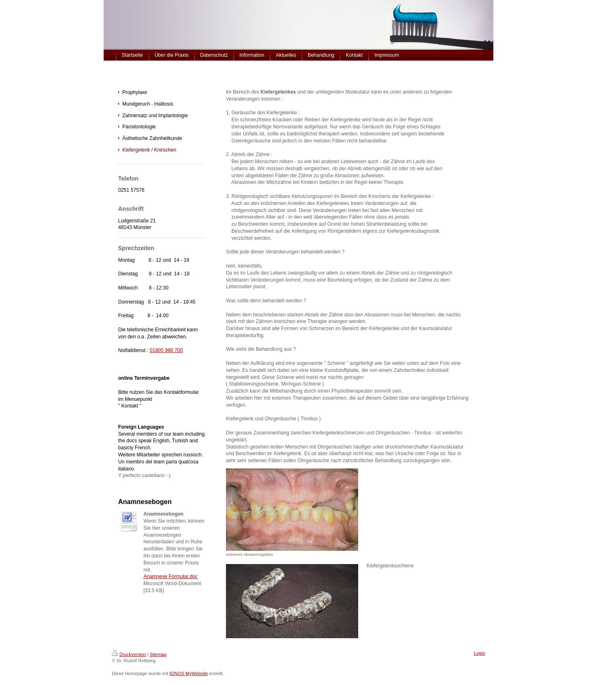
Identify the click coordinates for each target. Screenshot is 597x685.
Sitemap (158, 654)
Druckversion (129, 654)
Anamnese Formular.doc (170, 576)
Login (479, 653)
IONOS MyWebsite (189, 673)
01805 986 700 (166, 350)
